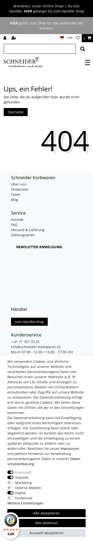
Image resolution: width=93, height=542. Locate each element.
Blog (14, 199)
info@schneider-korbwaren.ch (36, 347)
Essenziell (23, 472)
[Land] (62, 38)
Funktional (23, 498)
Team (15, 194)
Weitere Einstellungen (25, 503)
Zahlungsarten (23, 235)
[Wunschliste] (78, 38)
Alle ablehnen (46, 523)
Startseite (15, 112)
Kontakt (17, 219)
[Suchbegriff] (40, 49)
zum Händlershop (29, 321)
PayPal (20, 493)
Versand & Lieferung (28, 229)
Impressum (69, 448)
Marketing (23, 482)
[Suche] (82, 49)
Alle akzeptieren (46, 513)
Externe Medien (28, 487)
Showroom (19, 189)
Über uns (18, 184)
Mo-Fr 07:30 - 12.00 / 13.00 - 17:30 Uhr (42, 352)
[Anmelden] (5, 38)
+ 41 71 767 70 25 (25, 341)
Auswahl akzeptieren (46, 533)
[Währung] (70, 38)
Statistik (21, 477)
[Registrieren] (14, 38)
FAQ (14, 224)
